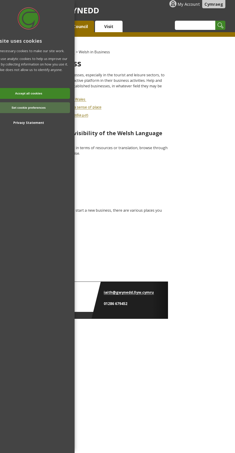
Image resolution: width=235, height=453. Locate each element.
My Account (189, 4)
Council (80, 26)
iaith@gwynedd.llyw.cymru (129, 292)
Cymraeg (213, 4)
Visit (108, 26)
